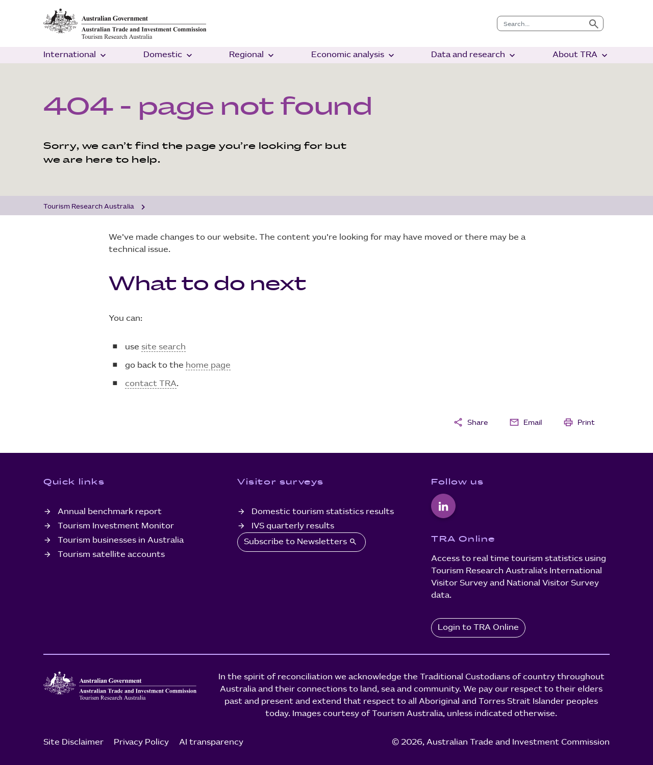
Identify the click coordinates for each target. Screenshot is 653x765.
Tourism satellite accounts (111, 554)
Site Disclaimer (73, 742)
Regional (252, 55)
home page (208, 365)
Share (470, 422)
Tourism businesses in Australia (121, 540)
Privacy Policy (141, 742)
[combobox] (541, 23)
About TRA (581, 55)
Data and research (474, 55)
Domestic (168, 55)
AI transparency (211, 742)
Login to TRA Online (478, 627)
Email (525, 422)
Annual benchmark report (110, 511)
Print (579, 422)
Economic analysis (353, 55)
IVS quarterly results (293, 526)
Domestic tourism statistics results (323, 511)
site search (163, 347)
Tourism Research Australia (88, 206)
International (75, 55)
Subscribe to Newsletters (301, 542)
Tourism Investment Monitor (116, 526)
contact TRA (151, 383)
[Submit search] (594, 23)
